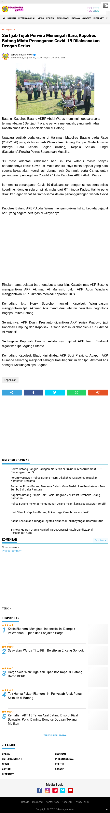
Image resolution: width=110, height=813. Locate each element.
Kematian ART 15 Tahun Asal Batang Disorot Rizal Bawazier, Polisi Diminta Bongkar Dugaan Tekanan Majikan (43, 719)
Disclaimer (37, 802)
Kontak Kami (52, 802)
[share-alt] (12, 392)
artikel (7, 769)
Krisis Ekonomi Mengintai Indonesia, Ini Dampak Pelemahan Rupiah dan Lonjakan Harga (41, 631)
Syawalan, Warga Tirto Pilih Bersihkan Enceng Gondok (46, 650)
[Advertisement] (55, 249)
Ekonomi (60, 753)
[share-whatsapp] (77, 392)
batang (76, 18)
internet (98, 18)
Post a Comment (12, 550)
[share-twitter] (55, 392)
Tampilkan (100, 540)
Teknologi (63, 18)
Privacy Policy (82, 802)
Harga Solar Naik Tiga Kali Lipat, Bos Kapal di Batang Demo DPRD (45, 674)
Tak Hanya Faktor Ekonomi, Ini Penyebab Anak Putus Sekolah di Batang (45, 696)
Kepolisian (10, 29)
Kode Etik (67, 802)
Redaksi (25, 802)
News (41, 18)
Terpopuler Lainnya (55, 735)
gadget (86, 18)
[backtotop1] (107, 809)
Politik (50, 18)
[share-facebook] (33, 392)
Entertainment (12, 758)
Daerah (11, 18)
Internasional (26, 18)
